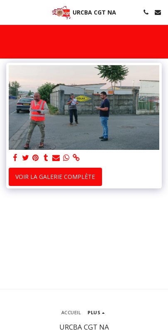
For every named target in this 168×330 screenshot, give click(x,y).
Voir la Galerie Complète (55, 177)
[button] (9, 11)
